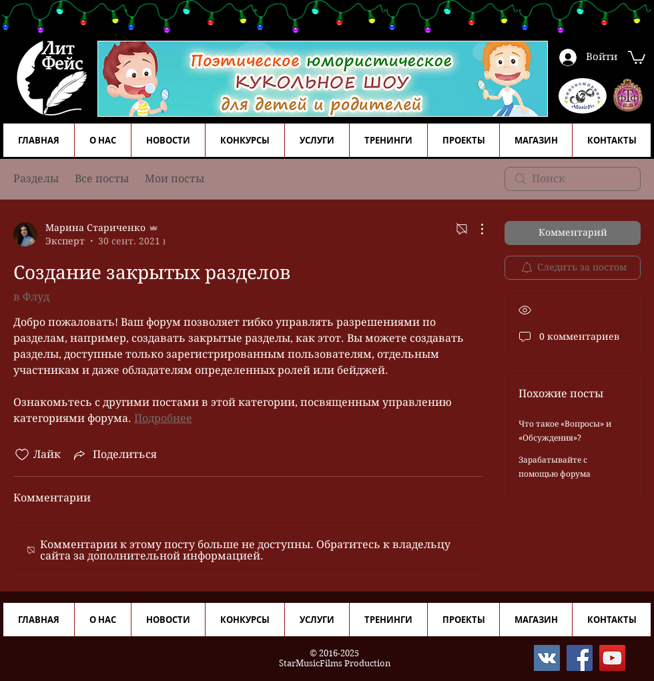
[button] (636, 56)
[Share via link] (114, 455)
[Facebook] (580, 658)
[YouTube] (612, 658)
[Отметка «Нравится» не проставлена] (22, 455)
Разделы (36, 178)
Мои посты (174, 178)
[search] (573, 179)
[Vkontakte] (547, 658)
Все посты (102, 178)
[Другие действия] (475, 229)
